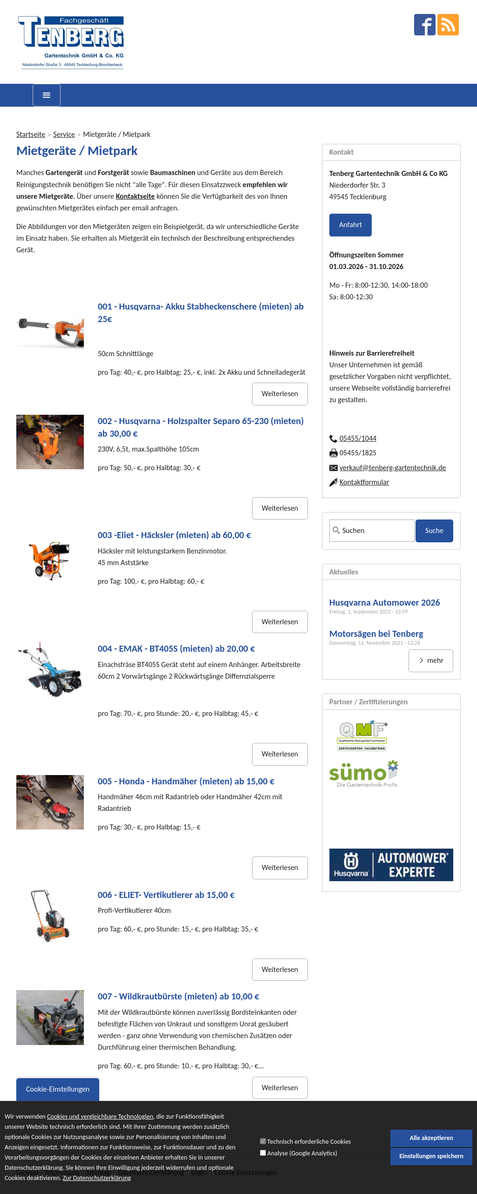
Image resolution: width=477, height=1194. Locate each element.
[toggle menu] (47, 95)
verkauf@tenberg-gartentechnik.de (393, 467)
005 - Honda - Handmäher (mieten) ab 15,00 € (186, 781)
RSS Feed (448, 24)
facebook (425, 24)
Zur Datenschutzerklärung (97, 1184)
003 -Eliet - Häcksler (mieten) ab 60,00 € (174, 534)
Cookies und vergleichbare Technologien (100, 1122)
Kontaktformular (364, 482)
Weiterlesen (280, 393)
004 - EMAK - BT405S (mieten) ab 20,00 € (176, 648)
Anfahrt (350, 224)
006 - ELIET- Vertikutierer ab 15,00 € (166, 894)
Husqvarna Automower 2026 (384, 602)
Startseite (30, 134)
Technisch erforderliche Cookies (309, 1147)
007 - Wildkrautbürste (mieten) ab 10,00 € (178, 996)
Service (64, 134)
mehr (434, 660)
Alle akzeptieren (431, 1143)
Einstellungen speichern (431, 1162)
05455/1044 (358, 438)
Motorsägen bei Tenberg (376, 633)
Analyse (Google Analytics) (302, 1158)
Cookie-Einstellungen (57, 1094)
